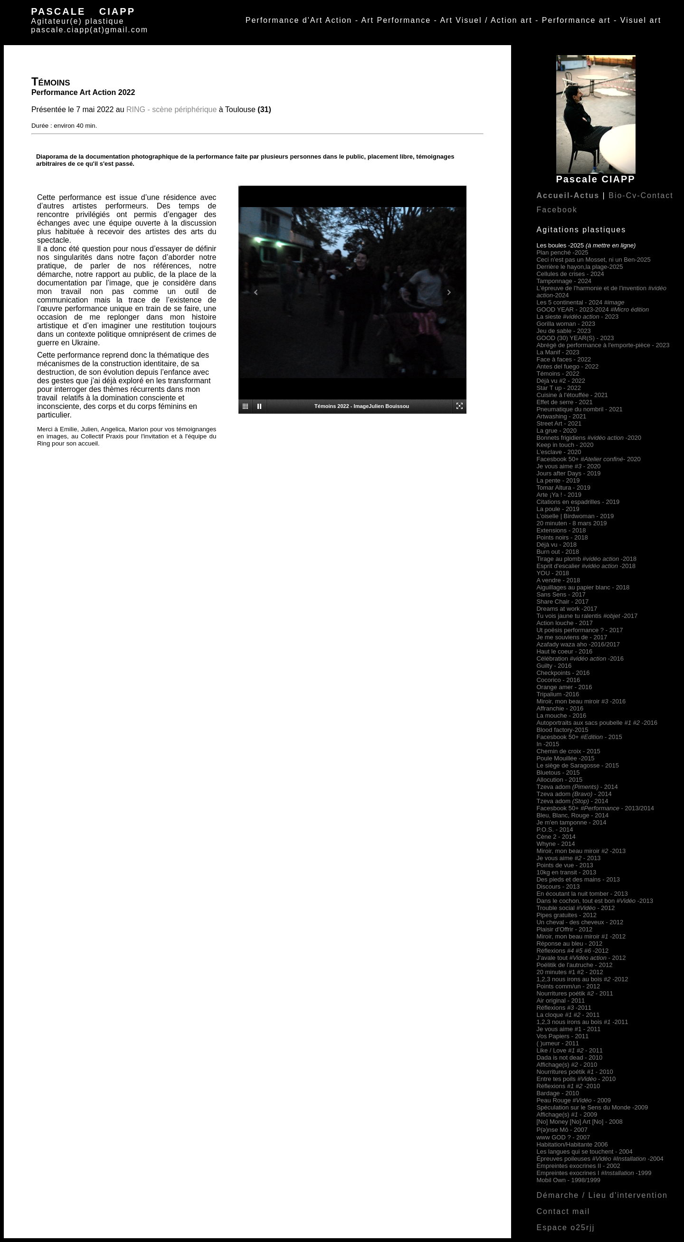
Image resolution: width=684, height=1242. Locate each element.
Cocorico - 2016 (558, 679)
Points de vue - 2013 (564, 865)
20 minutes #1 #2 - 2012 (569, 972)
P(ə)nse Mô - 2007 (561, 1129)
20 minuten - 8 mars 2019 (571, 523)
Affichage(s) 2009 (566, 1114)
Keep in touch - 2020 (564, 444)
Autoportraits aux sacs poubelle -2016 (596, 722)
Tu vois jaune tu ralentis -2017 (586, 615)
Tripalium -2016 (557, 694)
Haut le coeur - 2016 (564, 651)
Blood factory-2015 (562, 729)
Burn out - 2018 (557, 551)
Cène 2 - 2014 (555, 836)
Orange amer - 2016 (564, 687)
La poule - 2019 (557, 508)
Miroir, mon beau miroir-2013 (581, 850)
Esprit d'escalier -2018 (585, 565)
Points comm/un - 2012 (568, 986)
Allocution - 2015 (559, 779)
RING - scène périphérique (171, 109)
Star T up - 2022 (558, 387)
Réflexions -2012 (572, 950)
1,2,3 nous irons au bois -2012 (582, 979)
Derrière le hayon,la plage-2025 (579, 266)
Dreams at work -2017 (566, 608)
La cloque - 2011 (567, 1014)
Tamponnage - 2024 (563, 280)
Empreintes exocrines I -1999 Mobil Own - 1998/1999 (593, 1176)
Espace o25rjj (565, 1227)
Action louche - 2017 (564, 622)
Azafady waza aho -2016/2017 (578, 644)
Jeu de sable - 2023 (563, 330)
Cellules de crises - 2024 (570, 273)
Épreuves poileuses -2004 (599, 1158)
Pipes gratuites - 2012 (566, 915)
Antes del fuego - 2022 (567, 366)
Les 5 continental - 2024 (580, 302)
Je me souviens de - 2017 (571, 637)
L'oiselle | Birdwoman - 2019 (575, 516)
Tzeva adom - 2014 (577, 786)
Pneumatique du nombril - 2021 (579, 409)
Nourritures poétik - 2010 (574, 1071)
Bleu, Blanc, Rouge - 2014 (572, 815)
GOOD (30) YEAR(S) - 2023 (575, 337)
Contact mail (563, 1211)
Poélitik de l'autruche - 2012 (574, 964)
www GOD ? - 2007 (563, 1137)
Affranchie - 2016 (559, 708)
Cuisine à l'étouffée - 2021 (572, 394)
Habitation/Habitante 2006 (572, 1144)
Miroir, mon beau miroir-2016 (581, 701)
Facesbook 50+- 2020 (588, 459)
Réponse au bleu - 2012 (569, 943)
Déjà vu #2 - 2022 (560, 380)
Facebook (556, 210)
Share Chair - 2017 (562, 601)
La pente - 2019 (558, 480)
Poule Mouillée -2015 (565, 758)
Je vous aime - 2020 (568, 466)
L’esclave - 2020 (558, 451)
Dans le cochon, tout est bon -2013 (594, 900)
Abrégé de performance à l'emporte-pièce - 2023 (602, 345)
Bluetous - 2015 (558, 772)
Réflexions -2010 (568, 1086)
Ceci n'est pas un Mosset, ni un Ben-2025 (593, 259)
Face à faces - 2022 (563, 359)
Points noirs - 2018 (562, 537)
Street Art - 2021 (558, 423)
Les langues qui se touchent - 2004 (584, 1151)
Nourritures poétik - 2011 (574, 993)
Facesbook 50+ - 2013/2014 (595, 808)
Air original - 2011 (560, 1000)
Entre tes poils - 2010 (576, 1078)
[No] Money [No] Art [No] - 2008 (579, 1121)
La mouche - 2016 (561, 715)
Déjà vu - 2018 (556, 544)
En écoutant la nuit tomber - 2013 (581, 893)
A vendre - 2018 (558, 580)
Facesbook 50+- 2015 (579, 736)
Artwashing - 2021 (561, 416)
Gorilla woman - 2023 (565, 323)
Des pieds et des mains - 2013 (578, 879)
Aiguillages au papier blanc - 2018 (582, 587)
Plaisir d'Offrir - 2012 (564, 929)
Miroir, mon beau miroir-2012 (581, 936)
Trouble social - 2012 (575, 907)
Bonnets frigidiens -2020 (588, 437)
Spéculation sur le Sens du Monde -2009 (592, 1107)
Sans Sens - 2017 (560, 594)
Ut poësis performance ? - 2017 (579, 630)
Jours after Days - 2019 (568, 473)
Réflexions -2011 (563, 1007)
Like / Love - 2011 (569, 1050)
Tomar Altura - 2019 (563, 487)
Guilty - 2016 (553, 665)
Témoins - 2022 (557, 373)
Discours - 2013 (558, 886)
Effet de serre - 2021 (564, 402)
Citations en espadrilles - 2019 (577, 501)
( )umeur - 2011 (557, 1043)
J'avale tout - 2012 (581, 957)
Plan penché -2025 (562, 252)
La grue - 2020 (556, 430)
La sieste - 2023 (577, 316)
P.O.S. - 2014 (554, 829)
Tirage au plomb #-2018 (586, 558)
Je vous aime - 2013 (568, 858)
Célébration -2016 (580, 658)
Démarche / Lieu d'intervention (602, 1195)
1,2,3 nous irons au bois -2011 (582, 1021)
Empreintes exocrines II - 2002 (578, 1165)
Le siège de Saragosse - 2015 (577, 765)
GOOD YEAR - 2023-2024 (592, 309)
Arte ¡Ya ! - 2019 (558, 494)
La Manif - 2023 (557, 352)
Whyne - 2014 (555, 843)
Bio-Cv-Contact (640, 195)
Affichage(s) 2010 (566, 1064)
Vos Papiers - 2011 (562, 1036)
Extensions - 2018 (561, 530)
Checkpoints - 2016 (562, 672)
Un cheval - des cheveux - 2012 (579, 922)
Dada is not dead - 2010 (569, 1057)
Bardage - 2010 (557, 1093)
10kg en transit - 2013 (566, 872)
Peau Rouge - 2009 (573, 1100)
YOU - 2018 (552, 573)
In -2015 (547, 744)
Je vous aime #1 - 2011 (568, 1029)
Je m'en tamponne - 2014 (571, 822)
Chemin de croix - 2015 (568, 751)
